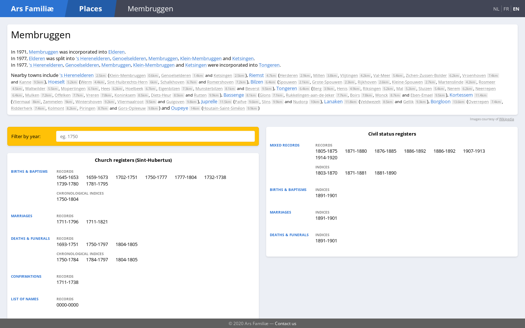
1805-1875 (326, 151)
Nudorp (300, 101)
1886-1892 (415, 151)
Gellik (408, 101)
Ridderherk (21, 108)
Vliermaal (21, 101)
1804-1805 (126, 244)
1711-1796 (67, 221)
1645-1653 (67, 177)
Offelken (63, 95)
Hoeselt (56, 81)
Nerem (453, 88)
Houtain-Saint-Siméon (224, 108)
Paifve (240, 101)
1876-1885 (385, 151)
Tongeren (269, 65)
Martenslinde (450, 82)
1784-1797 (97, 259)
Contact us (285, 323)
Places (90, 8)
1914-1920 (326, 157)
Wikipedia (506, 119)
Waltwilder (35, 88)
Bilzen (256, 81)
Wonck (381, 95)
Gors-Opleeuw (132, 108)
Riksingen (372, 88)
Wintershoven (88, 101)
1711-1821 (97, 221)
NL (496, 8)
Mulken (32, 95)
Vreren (92, 95)
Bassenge (233, 94)
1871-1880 (356, 151)
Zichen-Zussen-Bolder (426, 75)
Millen (319, 75)
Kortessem (461, 94)
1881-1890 (385, 172)
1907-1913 (474, 151)
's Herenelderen (93, 58)
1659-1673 (97, 177)
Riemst (256, 75)
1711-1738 (67, 282)
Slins (266, 101)
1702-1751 (126, 177)
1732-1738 (215, 177)
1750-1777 (156, 177)
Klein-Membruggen (201, 58)
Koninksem (125, 95)
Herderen (289, 75)
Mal (399, 88)
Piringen (87, 108)
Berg (317, 88)
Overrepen (478, 101)
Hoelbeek (134, 88)
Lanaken (333, 101)
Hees (105, 88)
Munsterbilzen (209, 88)
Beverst (252, 88)
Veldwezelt (370, 101)
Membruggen (43, 51)
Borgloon (441, 101)
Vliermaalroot (130, 101)
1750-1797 (97, 244)
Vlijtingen (349, 75)
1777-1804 (186, 177)
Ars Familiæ (32, 8)
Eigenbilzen (169, 88)
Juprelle (209, 101)
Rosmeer (487, 82)
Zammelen (53, 101)
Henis (342, 88)
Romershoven (220, 82)
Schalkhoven (172, 82)
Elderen (116, 51)
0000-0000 (67, 304)
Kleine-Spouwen (407, 82)
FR (506, 8)
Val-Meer (381, 75)
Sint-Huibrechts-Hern (127, 82)
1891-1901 (326, 195)
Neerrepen (485, 88)
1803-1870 (326, 172)
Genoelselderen (129, 58)
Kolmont (56, 108)
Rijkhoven (367, 82)
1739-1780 (67, 183)
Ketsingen (243, 58)
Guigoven (175, 101)
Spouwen (288, 82)
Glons (265, 95)
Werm (86, 82)
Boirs (355, 95)
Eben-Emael (422, 95)
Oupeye (179, 108)
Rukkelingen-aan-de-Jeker (310, 95)
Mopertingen (73, 88)
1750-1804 (67, 199)
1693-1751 (67, 244)
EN (516, 8)
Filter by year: (25, 136)
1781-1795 (97, 183)
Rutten (200, 95)
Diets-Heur (161, 95)
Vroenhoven (474, 75)
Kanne (25, 82)
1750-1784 (67, 259)
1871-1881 (356, 172)
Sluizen (425, 88)
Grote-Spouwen (327, 82)
